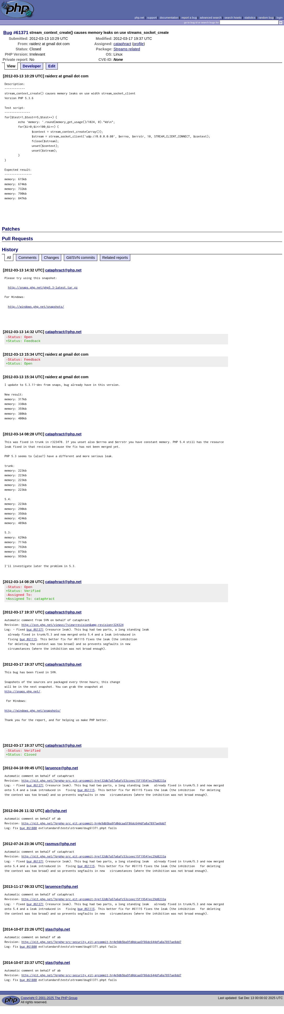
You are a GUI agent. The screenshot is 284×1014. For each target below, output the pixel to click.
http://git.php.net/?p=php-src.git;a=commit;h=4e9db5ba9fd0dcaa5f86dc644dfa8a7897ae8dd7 (93, 831)
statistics (250, 17)
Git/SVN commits (80, 257)
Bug (7, 32)
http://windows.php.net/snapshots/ (36, 306)
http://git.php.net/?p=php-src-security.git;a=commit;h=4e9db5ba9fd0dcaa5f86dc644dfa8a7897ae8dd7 (101, 949)
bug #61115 (28, 645)
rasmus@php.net (60, 852)
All (9, 257)
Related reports (115, 257)
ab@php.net (56, 818)
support (152, 17)
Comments (27, 257)
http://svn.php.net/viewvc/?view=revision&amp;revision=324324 (72, 631)
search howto (232, 17)
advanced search (210, 17)
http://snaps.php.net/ (22, 697)
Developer (32, 66)
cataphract (122, 44)
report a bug (189, 17)
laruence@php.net (61, 776)
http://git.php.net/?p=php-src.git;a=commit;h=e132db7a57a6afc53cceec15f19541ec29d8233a (93, 788)
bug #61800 (28, 835)
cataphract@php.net (63, 270)
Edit (51, 66)
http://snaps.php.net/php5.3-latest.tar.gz (43, 287)
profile (138, 44)
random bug (266, 17)
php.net (139, 17)
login (280, 17)
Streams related (126, 49)
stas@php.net (57, 937)
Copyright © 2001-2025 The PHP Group (49, 1006)
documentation (169, 17)
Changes (51, 257)
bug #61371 (35, 635)
